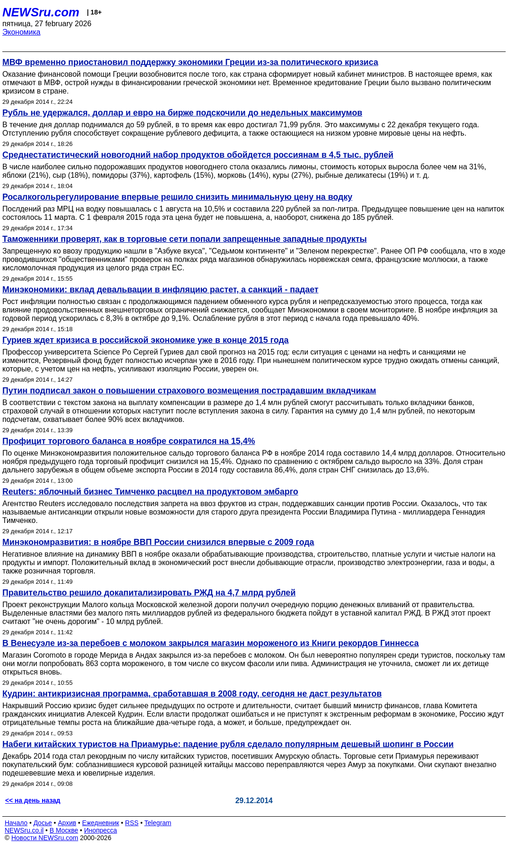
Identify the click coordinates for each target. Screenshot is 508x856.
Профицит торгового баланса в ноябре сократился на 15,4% (128, 441)
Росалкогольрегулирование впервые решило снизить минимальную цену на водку (177, 197)
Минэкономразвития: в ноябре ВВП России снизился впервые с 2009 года (158, 542)
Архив (67, 823)
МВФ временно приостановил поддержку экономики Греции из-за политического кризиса (190, 62)
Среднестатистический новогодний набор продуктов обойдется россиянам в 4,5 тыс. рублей (197, 155)
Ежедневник (100, 823)
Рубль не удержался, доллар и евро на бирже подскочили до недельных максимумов (182, 112)
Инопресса (100, 830)
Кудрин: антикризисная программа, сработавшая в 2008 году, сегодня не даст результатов (192, 693)
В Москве (64, 830)
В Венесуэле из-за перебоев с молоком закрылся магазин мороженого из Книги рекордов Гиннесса (210, 643)
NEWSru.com (41, 12)
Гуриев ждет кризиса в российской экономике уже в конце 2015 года (145, 340)
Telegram (158, 823)
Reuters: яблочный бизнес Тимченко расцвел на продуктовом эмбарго (150, 491)
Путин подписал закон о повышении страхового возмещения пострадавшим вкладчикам (189, 390)
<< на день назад (32, 800)
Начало (16, 823)
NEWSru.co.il (24, 830)
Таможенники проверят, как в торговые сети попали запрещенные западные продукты (184, 239)
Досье (42, 823)
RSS (131, 823)
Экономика (21, 32)
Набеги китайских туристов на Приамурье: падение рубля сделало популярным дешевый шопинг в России (228, 744)
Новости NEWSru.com (44, 837)
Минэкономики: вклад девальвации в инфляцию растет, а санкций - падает (160, 289)
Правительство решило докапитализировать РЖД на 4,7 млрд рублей (149, 592)
